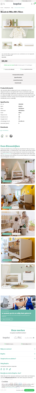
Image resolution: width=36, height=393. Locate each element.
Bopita (2, 10)
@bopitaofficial (7, 153)
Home (2, 7)
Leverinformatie (18, 80)
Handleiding (4, 130)
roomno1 (15, 207)
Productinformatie (18, 75)
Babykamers (7, 7)
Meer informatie (7, 319)
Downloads (18, 83)
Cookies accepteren (29, 390)
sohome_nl (6, 286)
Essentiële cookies (20, 390)
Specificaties (18, 77)
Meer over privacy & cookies (11, 387)
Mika (12, 7)
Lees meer (4, 57)
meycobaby (16, 181)
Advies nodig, (9, 69)
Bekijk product (7, 181)
